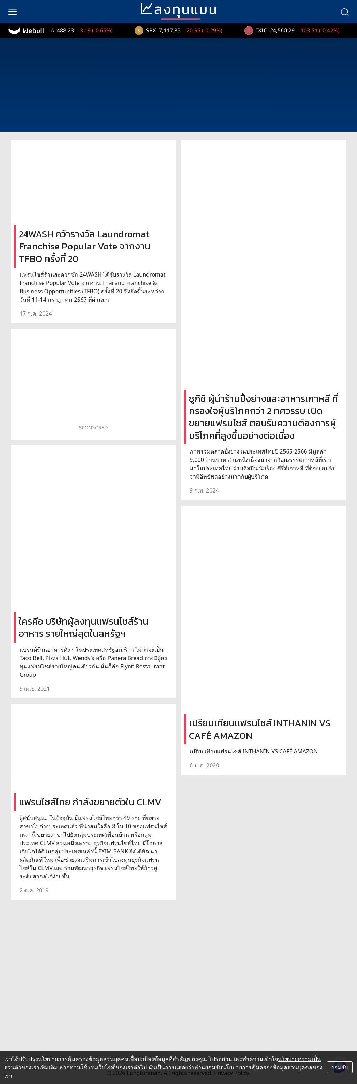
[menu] (13, 11)
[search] (344, 11)
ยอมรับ (339, 1067)
